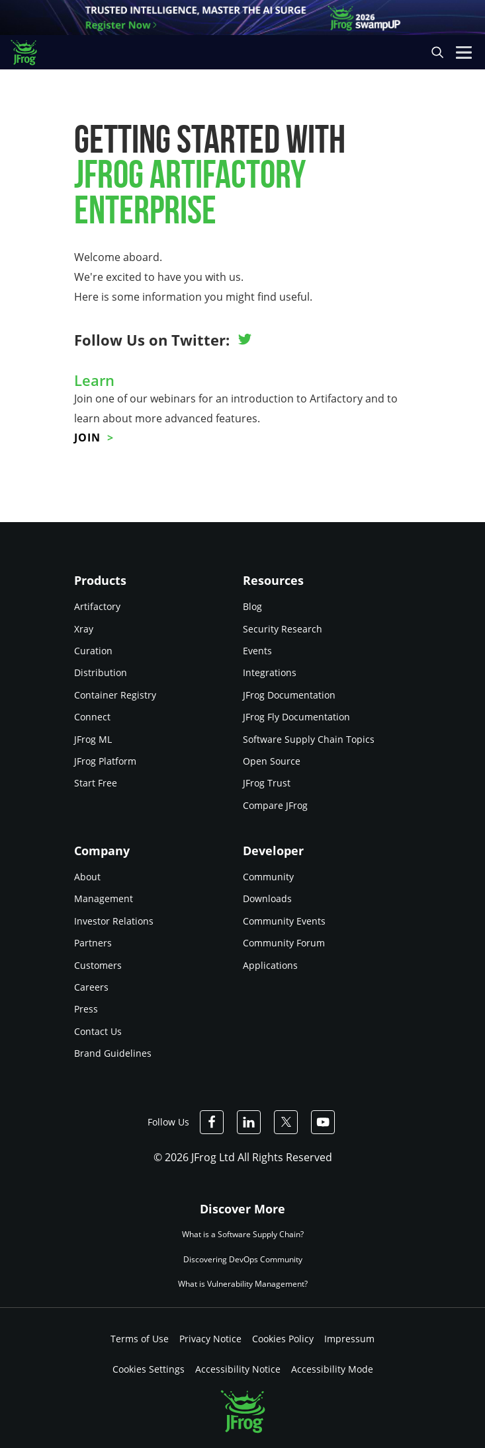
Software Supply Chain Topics (309, 739)
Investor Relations (114, 921)
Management (103, 898)
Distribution (100, 672)
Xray (83, 629)
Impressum (349, 1338)
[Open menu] (463, 52)
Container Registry (115, 695)
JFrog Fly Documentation (296, 716)
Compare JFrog (275, 805)
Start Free (95, 783)
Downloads (267, 898)
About (87, 876)
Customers (98, 965)
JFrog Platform (105, 761)
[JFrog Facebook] (212, 1122)
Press (86, 1009)
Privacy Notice (210, 1338)
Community (268, 876)
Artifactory (97, 606)
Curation (93, 650)
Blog (252, 606)
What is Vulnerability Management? (243, 1283)
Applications (270, 965)
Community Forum (284, 942)
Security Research (282, 629)
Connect (92, 716)
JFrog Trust (266, 783)
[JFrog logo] (30, 52)
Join (87, 437)
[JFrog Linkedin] (249, 1122)
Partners (93, 942)
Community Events (284, 921)
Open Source (271, 761)
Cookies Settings (148, 1369)
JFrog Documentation (289, 695)
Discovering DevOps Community (242, 1259)
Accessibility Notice (238, 1369)
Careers (91, 987)
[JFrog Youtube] (323, 1122)
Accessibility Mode (332, 1369)
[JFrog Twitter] (286, 1122)
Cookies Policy (283, 1338)
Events (257, 650)
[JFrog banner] (242, 17)
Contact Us (98, 1031)
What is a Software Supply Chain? (243, 1234)
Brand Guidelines (113, 1053)
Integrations (269, 672)
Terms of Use (139, 1338)
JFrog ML (93, 739)
